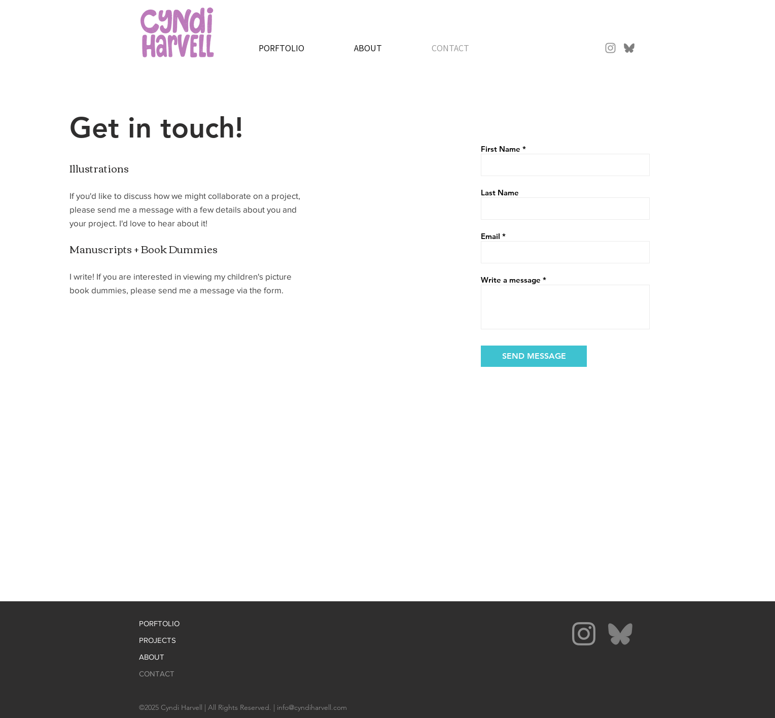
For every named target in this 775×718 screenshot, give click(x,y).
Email (490, 236)
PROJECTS (157, 640)
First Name (500, 149)
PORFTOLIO (159, 623)
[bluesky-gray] (629, 48)
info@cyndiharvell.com (312, 707)
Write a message (511, 280)
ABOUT (151, 657)
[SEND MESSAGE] (534, 356)
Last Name (500, 192)
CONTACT (156, 673)
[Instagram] (610, 48)
